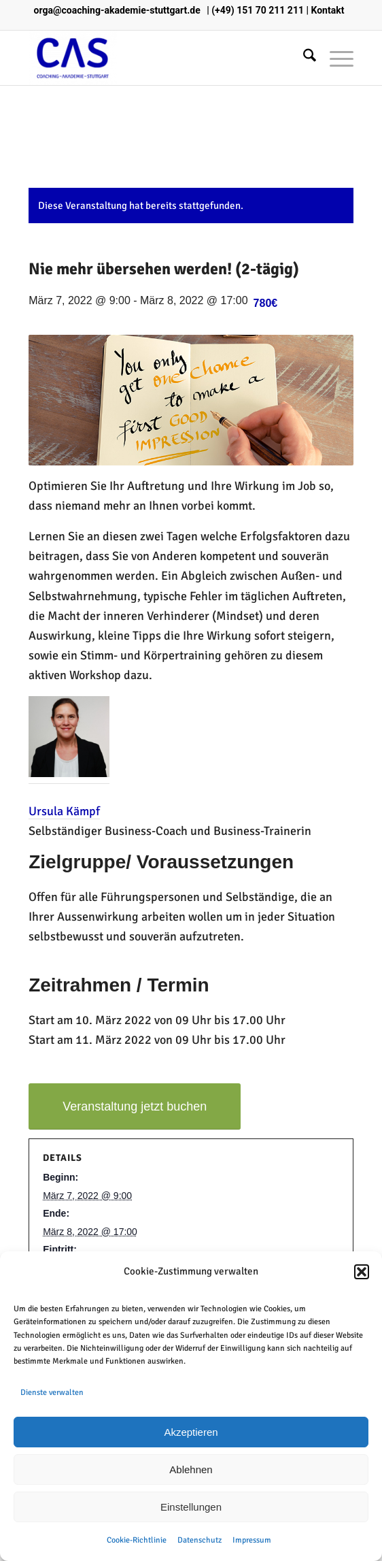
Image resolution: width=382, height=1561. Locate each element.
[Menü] (334, 58)
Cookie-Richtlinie (137, 1540)
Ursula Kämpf (64, 811)
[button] (361, 1272)
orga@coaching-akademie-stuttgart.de (117, 10)
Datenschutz (199, 1540)
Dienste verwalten (52, 1392)
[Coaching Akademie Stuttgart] (158, 58)
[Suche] (303, 58)
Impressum (251, 1540)
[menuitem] (303, 58)
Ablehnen (190, 1469)
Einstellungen (191, 1507)
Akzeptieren (191, 1432)
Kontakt (327, 10)
